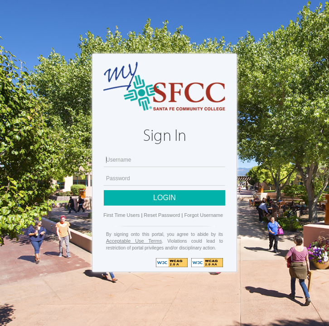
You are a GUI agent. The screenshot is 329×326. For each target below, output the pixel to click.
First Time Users (121, 215)
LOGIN (164, 197)
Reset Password (162, 215)
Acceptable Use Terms (134, 241)
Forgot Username (203, 215)
